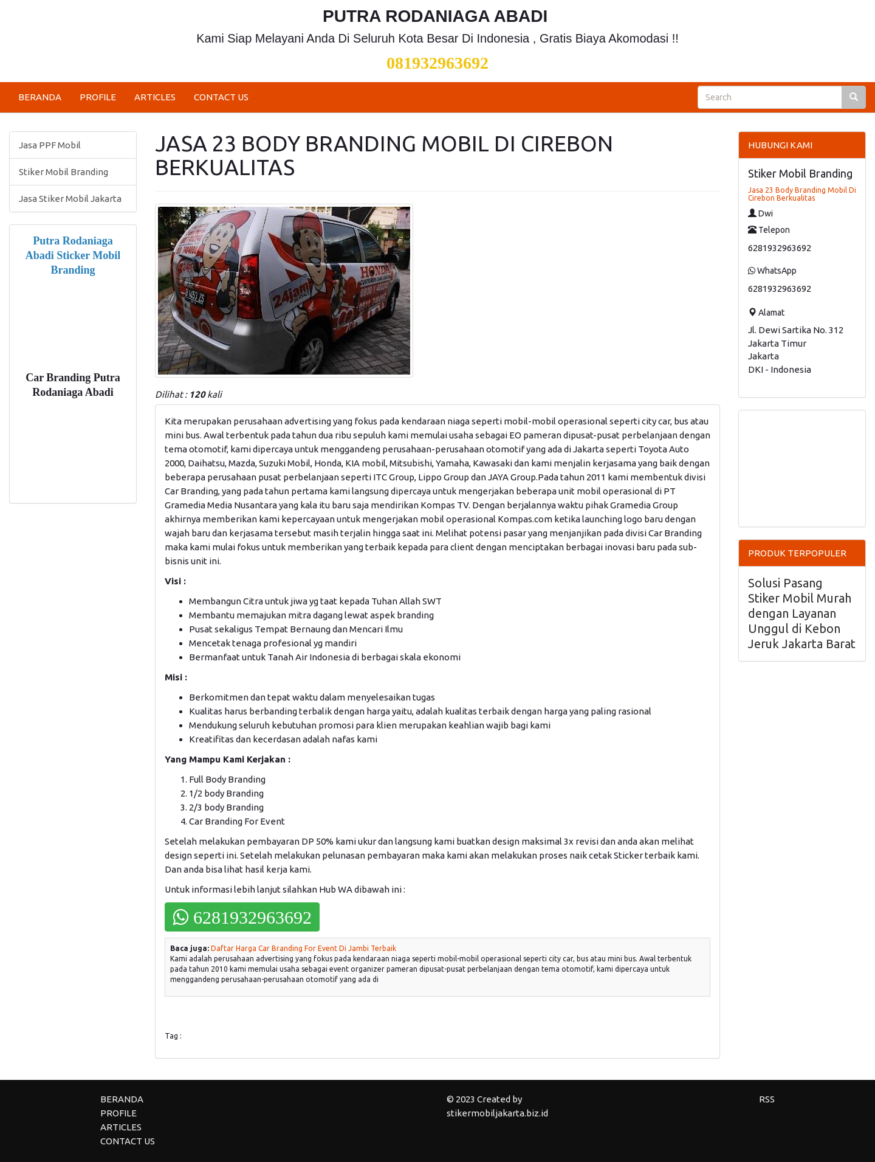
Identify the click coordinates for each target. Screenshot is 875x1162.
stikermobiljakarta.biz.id (497, 1113)
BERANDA (39, 97)
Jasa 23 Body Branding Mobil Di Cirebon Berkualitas (802, 194)
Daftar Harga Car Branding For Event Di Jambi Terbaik (303, 948)
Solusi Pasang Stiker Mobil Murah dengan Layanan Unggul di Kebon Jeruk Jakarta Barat (802, 613)
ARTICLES (155, 97)
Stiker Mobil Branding (63, 172)
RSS (767, 1099)
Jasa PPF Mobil (50, 145)
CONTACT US (221, 97)
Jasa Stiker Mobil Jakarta (70, 198)
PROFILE (98, 97)
